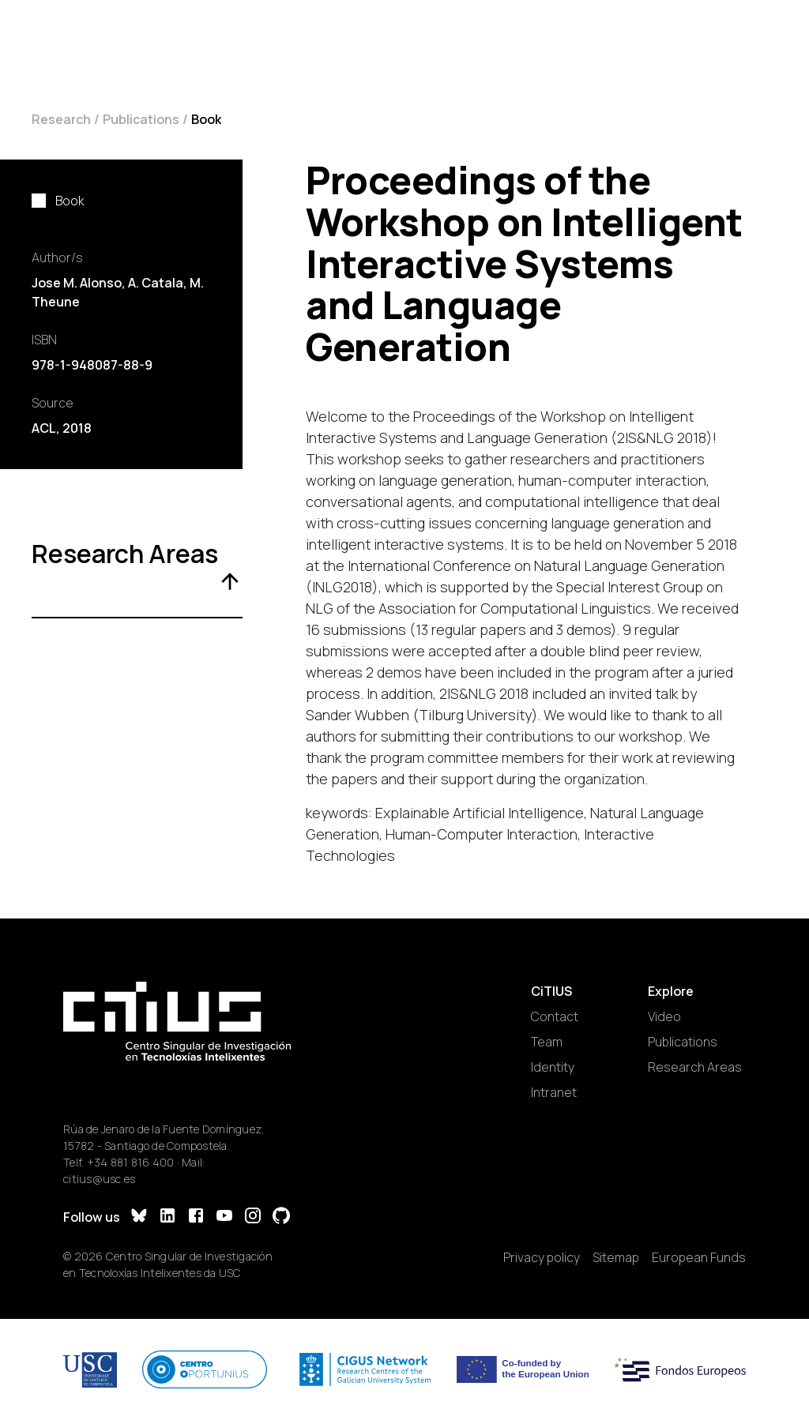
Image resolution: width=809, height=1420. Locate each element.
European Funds (699, 1257)
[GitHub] (281, 1217)
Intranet (554, 1092)
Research (61, 119)
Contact (554, 1016)
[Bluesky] (139, 1217)
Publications (141, 119)
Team (547, 1041)
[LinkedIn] (167, 1217)
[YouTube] (224, 1217)
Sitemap (616, 1257)
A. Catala (155, 282)
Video (664, 1016)
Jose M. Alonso (77, 282)
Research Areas (695, 1067)
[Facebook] (195, 1217)
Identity (552, 1067)
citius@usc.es (99, 1178)
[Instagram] (252, 1217)
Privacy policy (541, 1257)
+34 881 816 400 (131, 1162)
